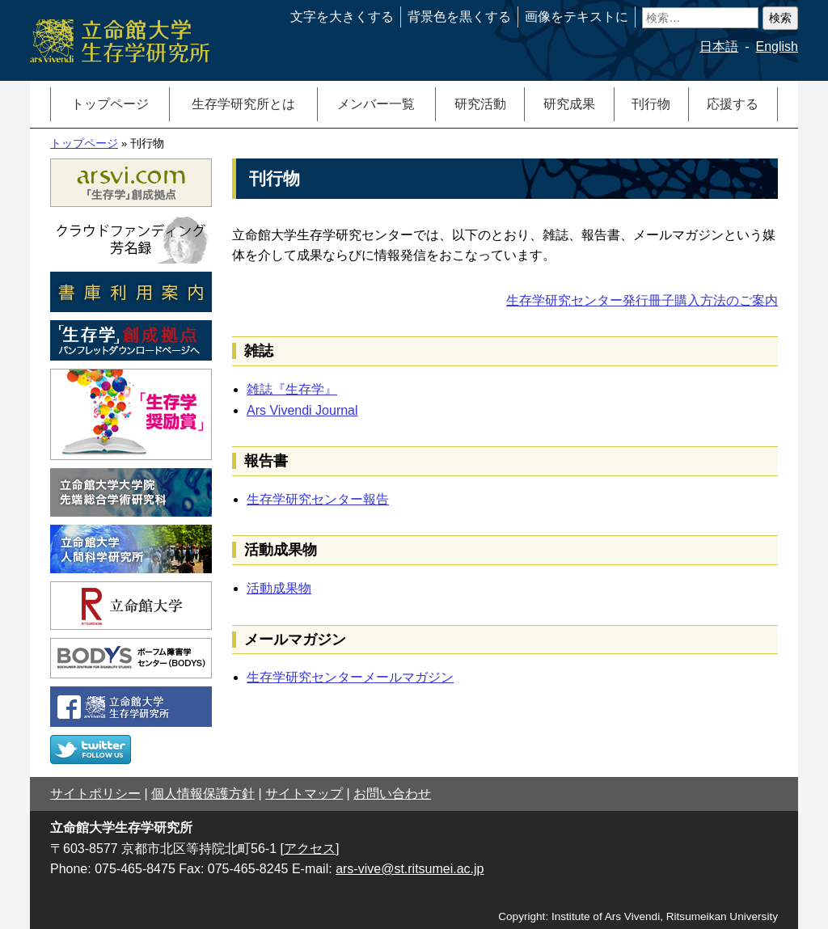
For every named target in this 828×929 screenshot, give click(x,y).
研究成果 (569, 104)
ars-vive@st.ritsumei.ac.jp (410, 869)
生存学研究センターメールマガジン (350, 677)
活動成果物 (279, 588)
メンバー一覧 (376, 104)
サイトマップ (304, 793)
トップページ (110, 104)
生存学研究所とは (243, 104)
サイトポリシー (95, 793)
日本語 (718, 46)
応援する (732, 104)
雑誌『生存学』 (292, 389)
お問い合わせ (392, 793)
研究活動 (480, 104)
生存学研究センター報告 (318, 499)
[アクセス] (310, 848)
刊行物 (651, 104)
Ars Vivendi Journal (302, 410)
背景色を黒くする (459, 16)
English (777, 46)
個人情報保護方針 (203, 793)
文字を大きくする (342, 16)
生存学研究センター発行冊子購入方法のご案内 (642, 300)
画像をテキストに (576, 16)
